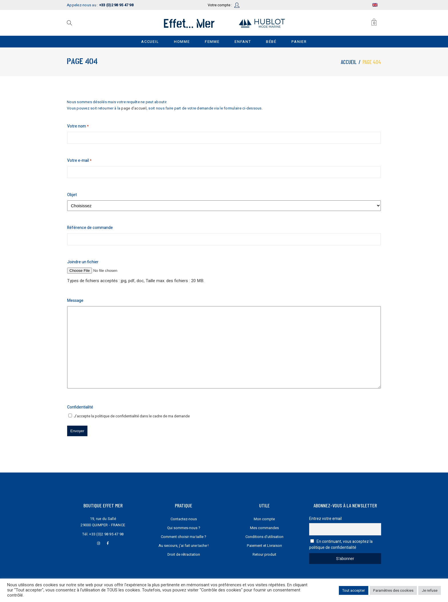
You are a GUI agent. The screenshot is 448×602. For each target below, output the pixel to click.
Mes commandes (264, 528)
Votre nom (78, 126)
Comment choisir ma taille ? (183, 536)
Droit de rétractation (183, 554)
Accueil (349, 62)
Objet (72, 195)
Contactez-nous (184, 519)
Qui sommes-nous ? (183, 528)
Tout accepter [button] (353, 590)
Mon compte (264, 519)
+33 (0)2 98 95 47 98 (106, 534)
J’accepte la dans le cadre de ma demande (132, 416)
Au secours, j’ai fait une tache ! (184, 545)
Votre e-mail (79, 161)
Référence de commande (90, 228)
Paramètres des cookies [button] (393, 590)
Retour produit (264, 554)
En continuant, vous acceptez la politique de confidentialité (341, 545)
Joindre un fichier (83, 262)
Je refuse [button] (429, 590)
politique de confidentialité (117, 416)
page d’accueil (134, 108)
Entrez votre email (325, 519)
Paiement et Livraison (264, 545)
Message (75, 301)
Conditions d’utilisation (264, 536)
